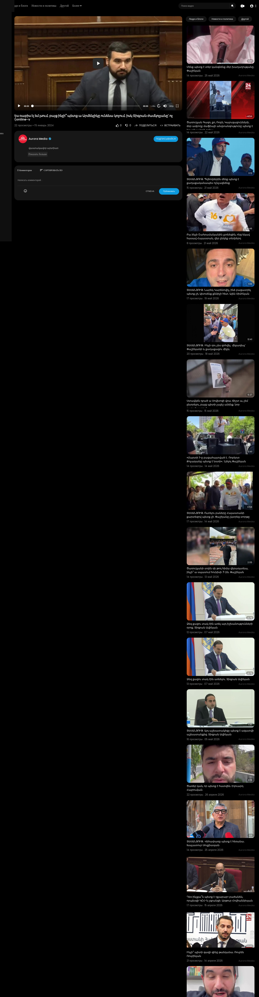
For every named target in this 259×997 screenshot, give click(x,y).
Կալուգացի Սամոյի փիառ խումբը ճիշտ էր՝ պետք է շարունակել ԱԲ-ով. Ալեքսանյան (224, 911)
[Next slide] (250, 19)
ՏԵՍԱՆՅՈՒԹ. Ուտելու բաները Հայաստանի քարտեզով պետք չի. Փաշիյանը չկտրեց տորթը (221, 464)
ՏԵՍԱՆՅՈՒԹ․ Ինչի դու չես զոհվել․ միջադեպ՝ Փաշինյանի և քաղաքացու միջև (223, 313)
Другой (109, 6)
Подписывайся (177, 123)
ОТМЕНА (161, 175)
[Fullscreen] (188, 91)
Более (121, 6)
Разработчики (11, 126)
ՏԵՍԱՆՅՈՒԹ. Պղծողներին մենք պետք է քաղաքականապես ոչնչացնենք (224, 161)
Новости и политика (88, 6)
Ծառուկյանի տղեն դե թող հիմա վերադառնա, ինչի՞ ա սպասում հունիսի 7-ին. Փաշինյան (225, 514)
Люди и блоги (64, 6)
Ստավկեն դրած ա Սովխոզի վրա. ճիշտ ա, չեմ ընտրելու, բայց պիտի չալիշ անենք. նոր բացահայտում (226, 363)
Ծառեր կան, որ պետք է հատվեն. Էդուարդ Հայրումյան (220, 712)
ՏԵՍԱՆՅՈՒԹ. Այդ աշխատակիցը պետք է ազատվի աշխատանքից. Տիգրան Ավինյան (225, 664)
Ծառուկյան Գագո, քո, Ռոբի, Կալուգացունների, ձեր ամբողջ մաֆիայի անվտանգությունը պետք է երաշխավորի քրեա (226, 115)
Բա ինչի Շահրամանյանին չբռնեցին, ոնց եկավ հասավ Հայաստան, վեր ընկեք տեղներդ (225, 212)
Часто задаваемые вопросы (19, 109)
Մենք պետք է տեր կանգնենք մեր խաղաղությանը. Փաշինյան (220, 62)
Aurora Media (78, 124)
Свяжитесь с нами (23, 122)
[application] (123, 55)
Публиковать (181, 175)
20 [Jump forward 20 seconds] (170, 91)
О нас (7, 122)
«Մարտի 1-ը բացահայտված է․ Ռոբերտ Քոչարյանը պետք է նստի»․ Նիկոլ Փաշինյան (224, 413)
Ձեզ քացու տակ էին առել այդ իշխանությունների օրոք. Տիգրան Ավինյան (220, 564)
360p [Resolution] (183, 91)
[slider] (111, 90)
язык (23, 126)
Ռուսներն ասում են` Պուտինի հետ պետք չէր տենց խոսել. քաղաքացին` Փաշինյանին (225, 961)
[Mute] (176, 91)
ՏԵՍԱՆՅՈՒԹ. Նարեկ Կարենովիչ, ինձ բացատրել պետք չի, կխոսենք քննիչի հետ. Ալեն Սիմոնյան (223, 262)
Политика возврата (14, 105)
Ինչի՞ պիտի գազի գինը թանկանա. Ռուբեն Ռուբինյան (221, 860)
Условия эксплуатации (16, 113)
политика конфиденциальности (21, 118)
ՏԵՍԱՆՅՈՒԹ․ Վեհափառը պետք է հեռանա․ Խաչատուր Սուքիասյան (221, 761)
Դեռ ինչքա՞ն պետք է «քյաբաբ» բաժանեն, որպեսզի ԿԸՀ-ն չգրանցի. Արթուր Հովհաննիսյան (226, 812)
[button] (252, 6)
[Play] (58, 91)
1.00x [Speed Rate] (164, 91)
